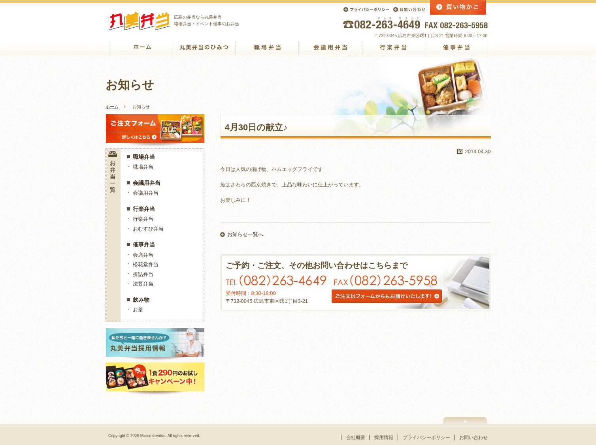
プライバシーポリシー (426, 437)
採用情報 (383, 437)
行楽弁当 (144, 209)
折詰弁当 (143, 274)
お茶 (138, 310)
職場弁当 (144, 157)
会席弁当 (143, 255)
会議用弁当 (146, 183)
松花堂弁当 (145, 264)
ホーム (112, 106)
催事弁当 (144, 244)
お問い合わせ (473, 437)
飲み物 (141, 300)
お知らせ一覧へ (245, 234)
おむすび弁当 (148, 229)
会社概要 (355, 437)
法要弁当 (143, 284)
